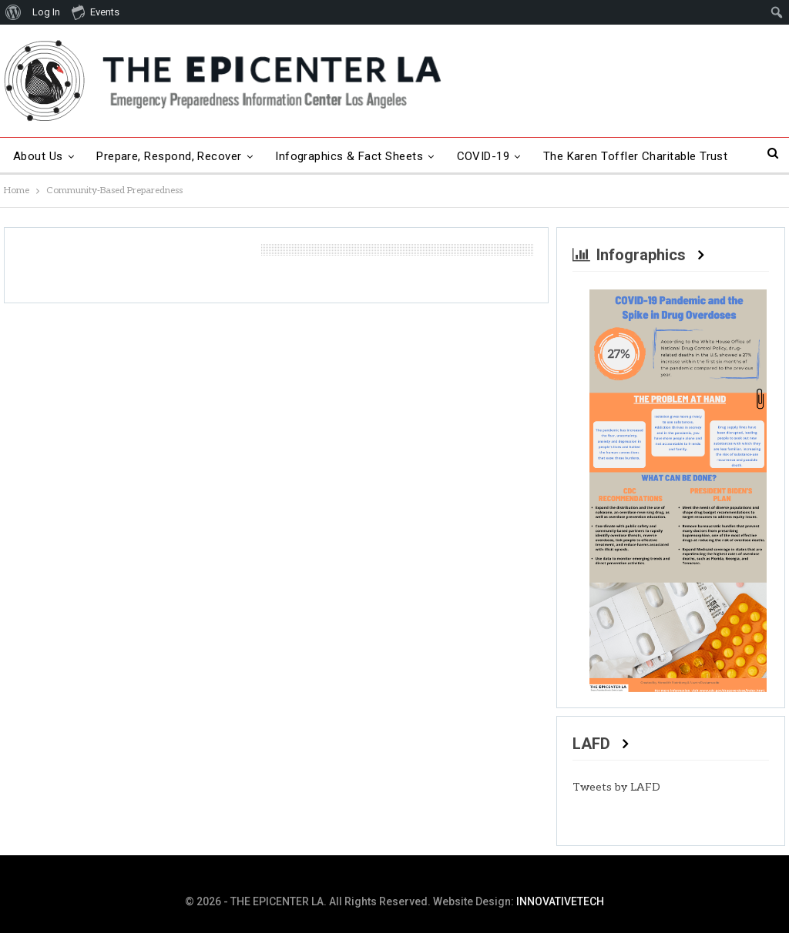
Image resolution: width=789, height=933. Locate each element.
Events (95, 11)
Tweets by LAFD (616, 787)
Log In (46, 12)
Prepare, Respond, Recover (169, 156)
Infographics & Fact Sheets (349, 156)
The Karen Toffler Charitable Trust (635, 156)
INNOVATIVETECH (560, 901)
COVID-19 (483, 156)
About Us (38, 156)
